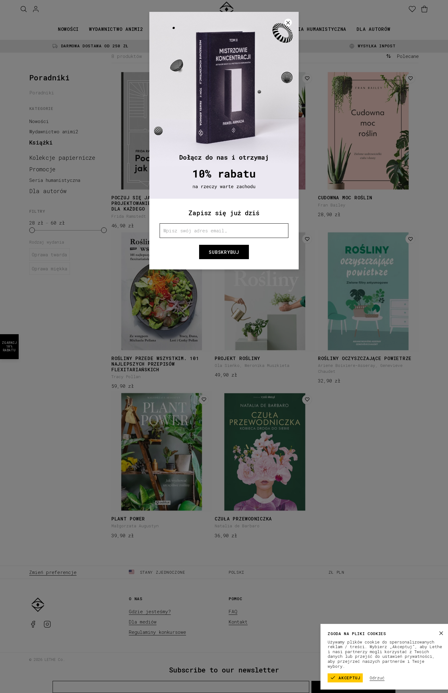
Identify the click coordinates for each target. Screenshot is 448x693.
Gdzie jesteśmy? (150, 611)
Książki (163, 29)
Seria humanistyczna (317, 29)
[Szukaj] (23, 9)
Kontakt (238, 622)
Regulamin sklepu (345, 659)
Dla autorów (373, 29)
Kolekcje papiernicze (214, 29)
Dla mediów (142, 622)
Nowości (68, 29)
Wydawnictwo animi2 (116, 29)
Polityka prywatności (394, 659)
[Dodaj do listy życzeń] (204, 78)
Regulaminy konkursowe (157, 632)
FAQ (233, 611)
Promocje (266, 29)
